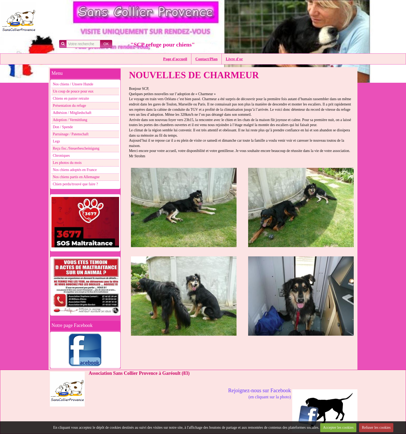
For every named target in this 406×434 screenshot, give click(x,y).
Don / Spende (63, 127)
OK (106, 44)
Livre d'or (234, 59)
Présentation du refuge (69, 106)
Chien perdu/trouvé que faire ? (75, 184)
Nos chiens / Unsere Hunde (73, 84)
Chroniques (61, 156)
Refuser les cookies (376, 428)
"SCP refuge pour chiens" (162, 44)
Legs (56, 141)
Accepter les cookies (338, 428)
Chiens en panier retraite (71, 98)
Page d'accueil (175, 59)
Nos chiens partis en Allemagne (76, 177)
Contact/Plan (206, 59)
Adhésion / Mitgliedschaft (72, 113)
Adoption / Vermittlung (70, 120)
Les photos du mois (67, 163)
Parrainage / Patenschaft (70, 134)
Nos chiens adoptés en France (75, 170)
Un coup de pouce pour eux (73, 91)
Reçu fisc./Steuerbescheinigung (76, 148)
